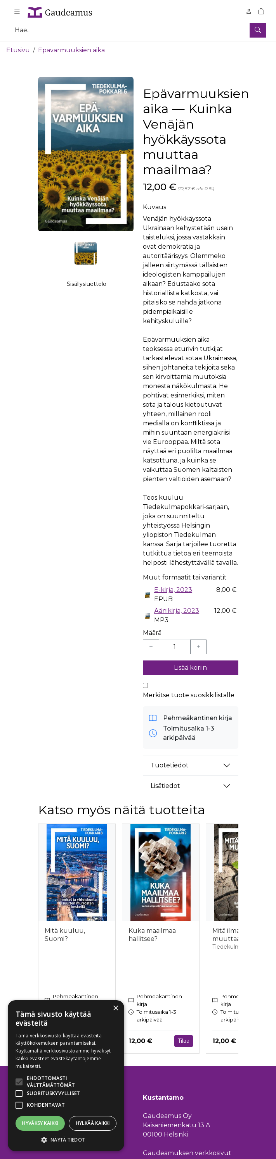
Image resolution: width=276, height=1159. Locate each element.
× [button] (115, 1008)
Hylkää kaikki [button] (93, 1123)
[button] (66, 1140)
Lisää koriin (190, 667)
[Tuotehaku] (138, 30)
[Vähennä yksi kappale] (151, 646)
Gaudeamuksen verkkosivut (187, 1152)
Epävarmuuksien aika (71, 49)
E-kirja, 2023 (173, 589)
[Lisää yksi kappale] (198, 646)
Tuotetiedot (170, 764)
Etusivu (18, 49)
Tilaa (183, 1040)
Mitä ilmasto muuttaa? (230, 934)
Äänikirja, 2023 (176, 610)
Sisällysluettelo (86, 283)
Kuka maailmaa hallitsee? (152, 934)
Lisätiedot (165, 785)
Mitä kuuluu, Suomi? (65, 934)
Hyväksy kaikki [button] (40, 1123)
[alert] (66, 1075)
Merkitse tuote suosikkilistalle (188, 694)
